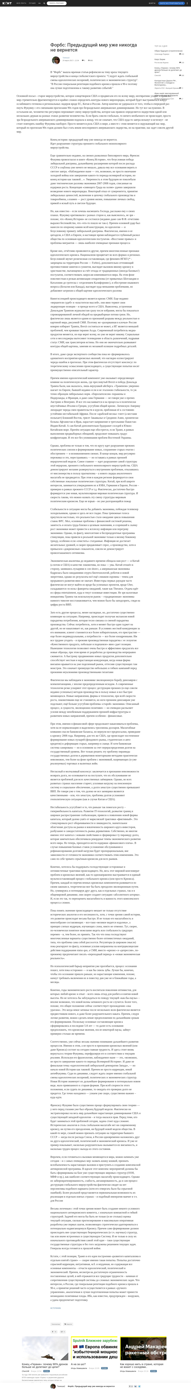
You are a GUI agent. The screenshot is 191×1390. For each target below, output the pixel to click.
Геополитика (56, 1324)
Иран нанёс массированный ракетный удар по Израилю (167, 94)
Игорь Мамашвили (79, 1368)
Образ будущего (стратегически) (169, 51)
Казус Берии (160, 59)
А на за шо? (78, 1364)
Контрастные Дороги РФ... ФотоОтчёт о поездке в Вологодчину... (166, 83)
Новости (68, 1324)
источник (55, 1307)
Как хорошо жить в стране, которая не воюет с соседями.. (141, 1365)
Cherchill (25, 1371)
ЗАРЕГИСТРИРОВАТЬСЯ (171, 3)
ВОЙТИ (152, 3)
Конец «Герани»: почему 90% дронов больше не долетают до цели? (168, 70)
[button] (187, 3)
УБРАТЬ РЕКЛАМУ (56, 3)
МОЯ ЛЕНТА (21, 3)
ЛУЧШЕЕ (32, 3)
